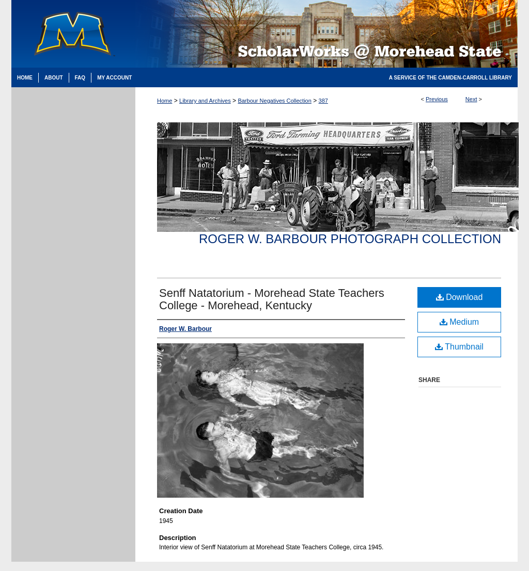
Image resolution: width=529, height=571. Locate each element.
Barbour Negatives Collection (274, 101)
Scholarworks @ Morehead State (326, 34)
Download (459, 297)
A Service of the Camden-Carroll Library (450, 78)
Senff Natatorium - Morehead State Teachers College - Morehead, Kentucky (271, 299)
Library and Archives (205, 101)
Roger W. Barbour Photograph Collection (350, 239)
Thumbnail (459, 346)
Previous (437, 99)
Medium (459, 322)
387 (323, 101)
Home (164, 101)
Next (471, 99)
